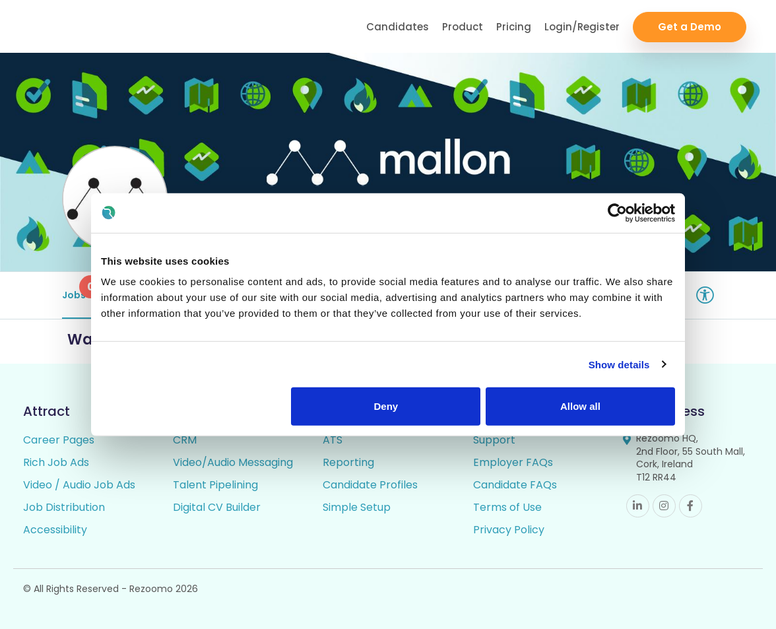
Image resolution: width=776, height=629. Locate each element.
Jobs (79, 288)
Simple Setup (357, 507)
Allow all (580, 406)
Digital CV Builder (217, 507)
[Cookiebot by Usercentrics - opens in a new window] (617, 212)
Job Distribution (64, 507)
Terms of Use (507, 507)
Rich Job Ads (56, 462)
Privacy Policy (508, 529)
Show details (619, 364)
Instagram (664, 505)
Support (494, 439)
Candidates (397, 27)
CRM (185, 439)
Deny (386, 406)
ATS (332, 439)
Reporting (348, 462)
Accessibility (55, 529)
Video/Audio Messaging (233, 462)
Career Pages (58, 439)
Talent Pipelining (215, 484)
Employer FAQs (513, 462)
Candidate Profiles (370, 484)
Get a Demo (689, 27)
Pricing (513, 27)
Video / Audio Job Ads (79, 484)
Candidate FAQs (515, 484)
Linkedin (637, 505)
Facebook (690, 505)
